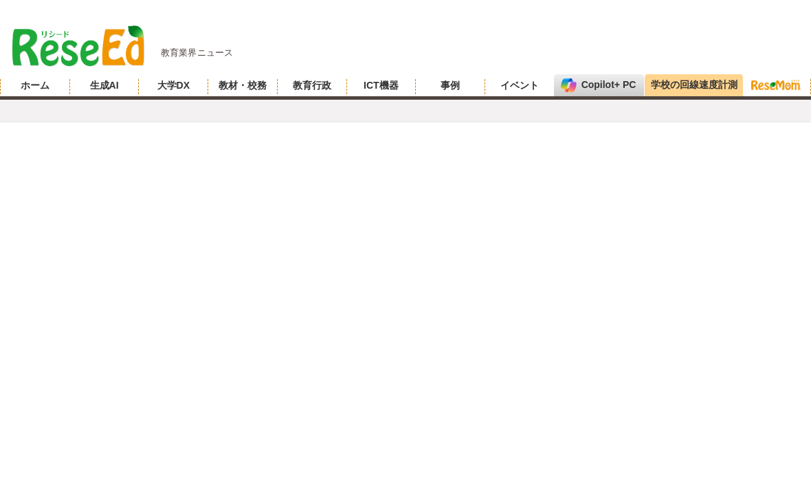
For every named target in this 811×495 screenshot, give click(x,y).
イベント (519, 85)
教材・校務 (243, 85)
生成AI (104, 85)
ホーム (35, 85)
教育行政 (312, 85)
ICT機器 (381, 85)
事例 (450, 85)
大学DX (173, 85)
